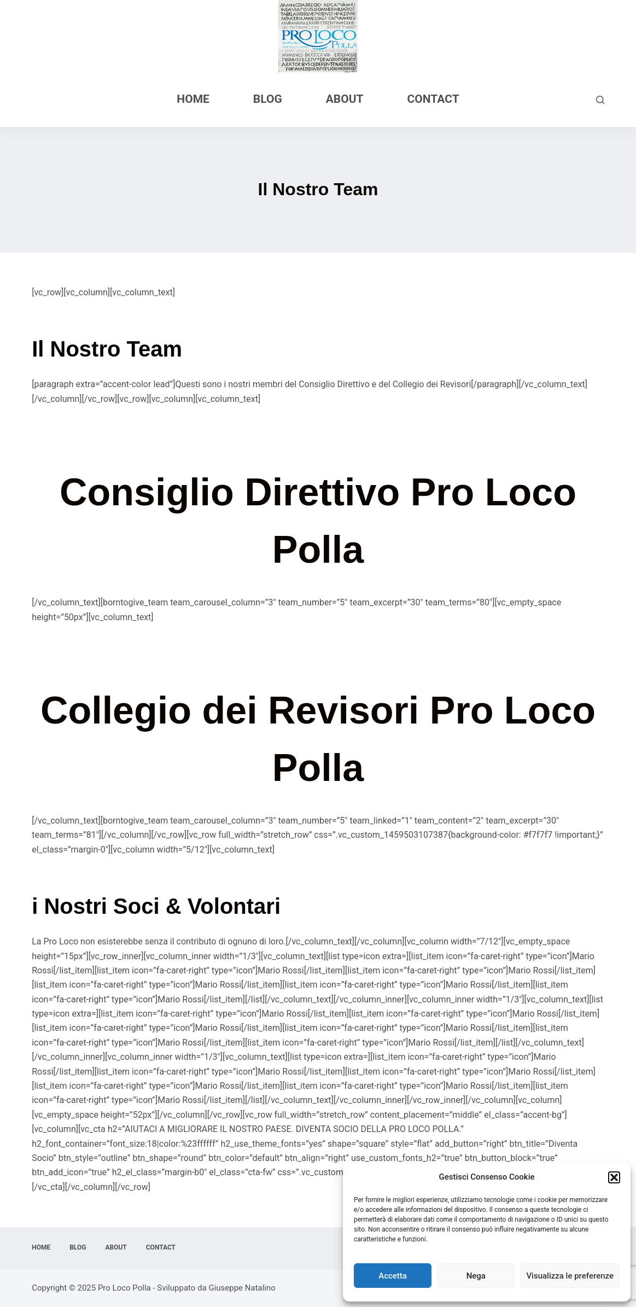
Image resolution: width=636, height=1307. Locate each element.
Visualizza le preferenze (570, 1276)
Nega (476, 1276)
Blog (267, 99)
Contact (433, 99)
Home (193, 99)
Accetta (392, 1276)
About (345, 99)
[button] (614, 1177)
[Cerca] (600, 100)
